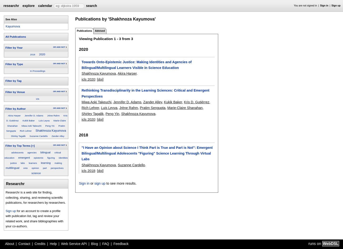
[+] (33, 145)
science (36, 173)
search (91, 6)
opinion (35, 168)
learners (33, 163)
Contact (24, 244)
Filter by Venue (15, 92)
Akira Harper (14, 115)
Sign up (336, 5)
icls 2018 (88, 171)
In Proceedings (37, 71)
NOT (63, 47)
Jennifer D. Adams (34, 115)
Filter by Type (14, 64)
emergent (24, 157)
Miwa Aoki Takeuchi (31, 125)
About (9, 244)
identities (63, 157)
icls (37, 99)
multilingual (13, 167)
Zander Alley (58, 136)
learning (46, 162)
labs (23, 163)
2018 (32, 54)
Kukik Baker (29, 120)
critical (57, 152)
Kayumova (12, 26)
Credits (40, 244)
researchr (11, 6)
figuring (51, 157)
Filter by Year (14, 47)
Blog (94, 244)
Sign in (324, 5)
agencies (31, 152)
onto (25, 168)
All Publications (15, 36)
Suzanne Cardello (39, 136)
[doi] (100, 79)
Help (53, 244)
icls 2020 (88, 79)
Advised (100, 30)
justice (13, 163)
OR (54, 47)
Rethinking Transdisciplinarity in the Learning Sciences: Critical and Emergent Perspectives (145, 93)
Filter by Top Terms (17, 145)
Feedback (120, 244)
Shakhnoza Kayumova (50, 130)
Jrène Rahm (53, 115)
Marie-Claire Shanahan (184, 108)
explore (28, 6)
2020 (42, 54)
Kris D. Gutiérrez (196, 102)
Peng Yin (49, 125)
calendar (45, 6)
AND (58, 47)
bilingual (45, 152)
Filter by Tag (13, 80)
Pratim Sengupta (152, 108)
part (45, 168)
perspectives (57, 168)
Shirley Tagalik (18, 136)
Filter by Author (15, 108)
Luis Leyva (44, 120)
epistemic (39, 157)
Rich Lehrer (26, 131)
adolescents (17, 152)
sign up (99, 183)
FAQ (105, 244)
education (10, 157)
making (58, 163)
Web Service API (74, 244)
